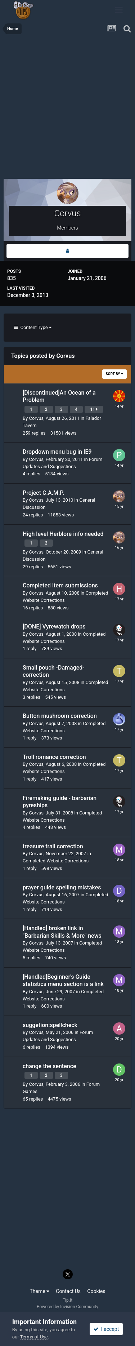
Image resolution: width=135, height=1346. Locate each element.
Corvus (36, 418)
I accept (106, 1329)
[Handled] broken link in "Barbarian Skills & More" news (62, 932)
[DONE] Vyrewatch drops (54, 626)
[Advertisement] (67, 109)
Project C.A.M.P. (43, 492)
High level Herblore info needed (63, 533)
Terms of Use (34, 1337)
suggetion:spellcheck (50, 1025)
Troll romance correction (54, 757)
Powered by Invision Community (67, 1306)
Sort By (114, 374)
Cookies (96, 1291)
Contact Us (68, 1291)
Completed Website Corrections (56, 860)
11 (94, 409)
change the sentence (49, 1066)
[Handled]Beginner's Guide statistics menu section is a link (63, 980)
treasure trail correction (53, 846)
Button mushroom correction (60, 715)
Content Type (32, 327)
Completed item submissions (60, 585)
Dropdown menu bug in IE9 (57, 451)
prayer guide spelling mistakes (62, 887)
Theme (39, 1291)
